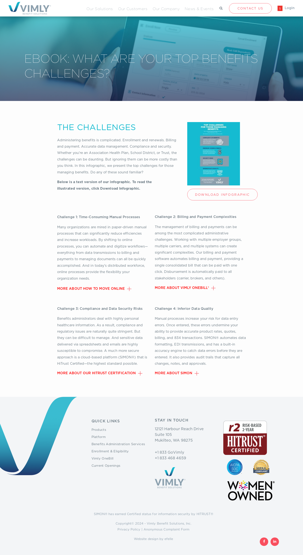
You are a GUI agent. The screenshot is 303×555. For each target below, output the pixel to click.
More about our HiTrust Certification (96, 373)
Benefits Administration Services (118, 444)
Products (99, 429)
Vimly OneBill (103, 458)
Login (290, 8)
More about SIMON (173, 373)
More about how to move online (91, 288)
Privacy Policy (128, 529)
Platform (99, 436)
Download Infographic (222, 194)
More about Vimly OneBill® (182, 288)
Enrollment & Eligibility (110, 451)
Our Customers (133, 9)
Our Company (166, 9)
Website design (146, 538)
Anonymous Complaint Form (167, 529)
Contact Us (250, 8)
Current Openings (106, 465)
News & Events (199, 9)
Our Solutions (99, 9)
